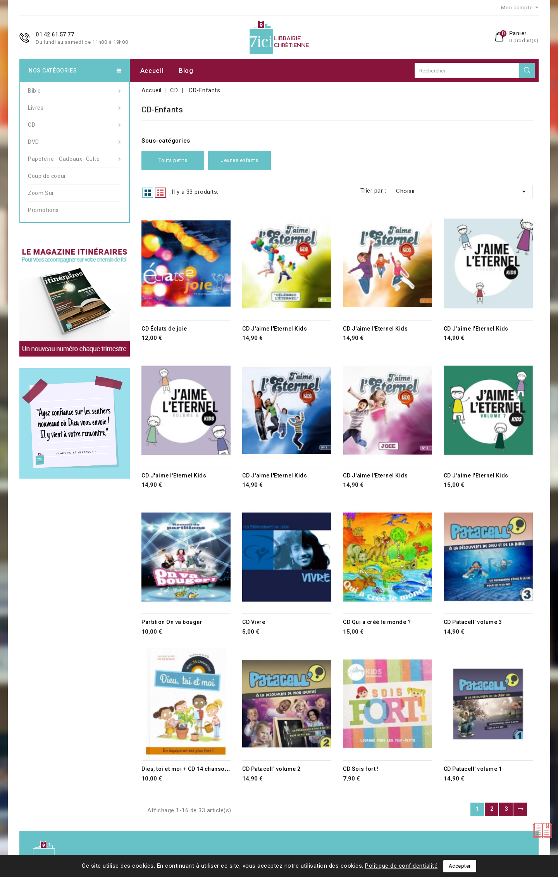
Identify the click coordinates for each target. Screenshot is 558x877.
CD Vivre (253, 622)
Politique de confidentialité (401, 865)
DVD (74, 142)
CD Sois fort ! (361, 769)
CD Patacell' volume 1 (473, 769)
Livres (74, 108)
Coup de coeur (47, 176)
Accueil (152, 70)
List (160, 192)
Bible (74, 91)
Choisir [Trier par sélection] (462, 191)
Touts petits (172, 160)
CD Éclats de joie (164, 329)
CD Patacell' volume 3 (473, 622)
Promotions (43, 210)
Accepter (460, 866)
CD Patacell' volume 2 (271, 769)
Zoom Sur (41, 193)
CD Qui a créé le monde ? (377, 622)
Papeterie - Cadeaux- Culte (74, 159)
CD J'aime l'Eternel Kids (274, 329)
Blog (186, 70)
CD (74, 125)
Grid (148, 192)
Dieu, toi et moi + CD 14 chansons (186, 769)
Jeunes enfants (239, 160)
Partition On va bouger (171, 622)
